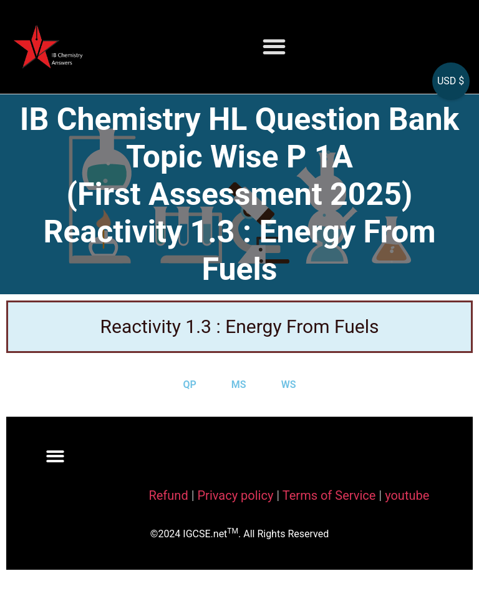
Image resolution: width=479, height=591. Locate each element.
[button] (274, 47)
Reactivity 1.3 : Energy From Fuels (239, 326)
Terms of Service (331, 495)
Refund (168, 495)
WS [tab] (288, 384)
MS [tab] (238, 384)
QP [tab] (189, 384)
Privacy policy (235, 495)
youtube (407, 495)
